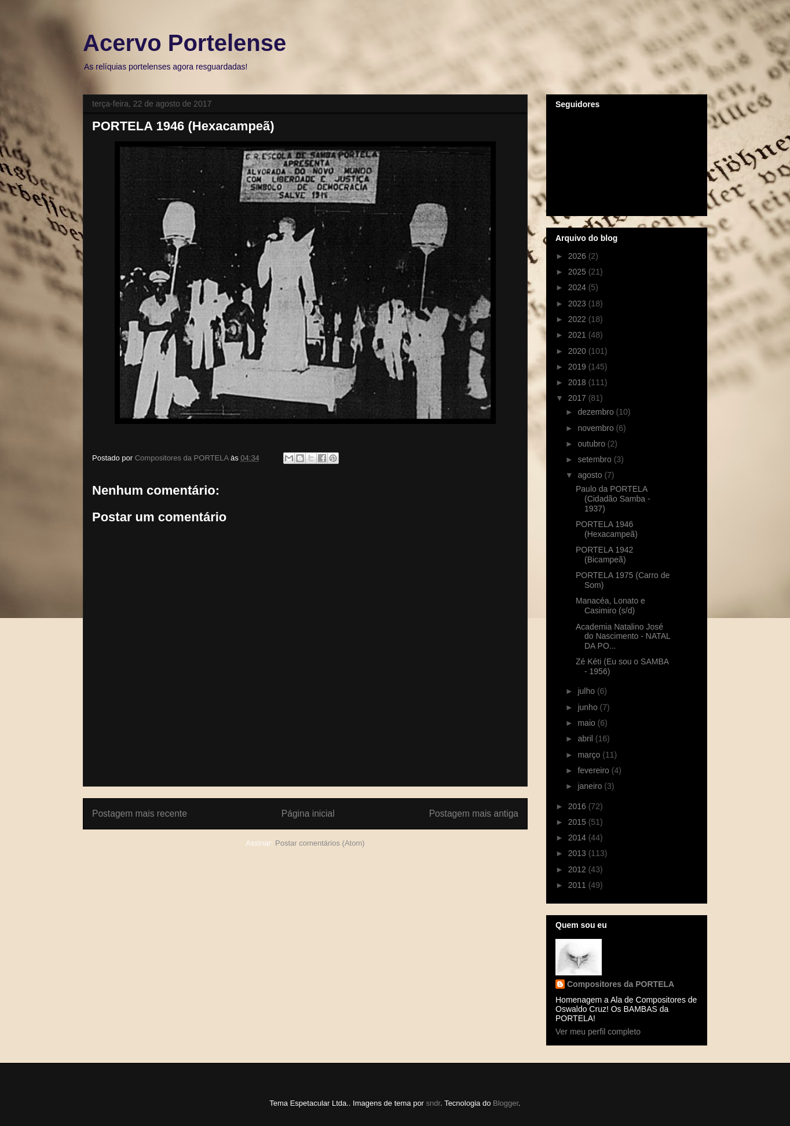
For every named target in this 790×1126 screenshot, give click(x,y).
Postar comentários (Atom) (320, 843)
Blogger (505, 1103)
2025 (578, 271)
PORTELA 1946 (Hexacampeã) (607, 529)
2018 (578, 382)
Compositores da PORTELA (620, 984)
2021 (578, 334)
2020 (578, 351)
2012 (578, 869)
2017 (578, 398)
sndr (433, 1103)
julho (587, 691)
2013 (578, 853)
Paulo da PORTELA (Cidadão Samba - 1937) (613, 498)
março (589, 754)
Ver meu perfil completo (598, 1031)
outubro (592, 443)
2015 (578, 822)
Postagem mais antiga (473, 813)
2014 (578, 837)
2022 (578, 319)
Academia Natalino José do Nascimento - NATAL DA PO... (623, 636)
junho (588, 707)
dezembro (596, 411)
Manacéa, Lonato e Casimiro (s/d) (610, 605)
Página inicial (308, 813)
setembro (595, 459)
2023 (578, 303)
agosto (590, 475)
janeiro (590, 786)
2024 (578, 287)
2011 (578, 885)
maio (587, 722)
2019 (578, 366)
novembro (596, 428)
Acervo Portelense (184, 43)
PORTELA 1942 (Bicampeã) (604, 554)
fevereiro (594, 770)
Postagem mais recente (139, 813)
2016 (578, 806)
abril (586, 738)
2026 (578, 256)
